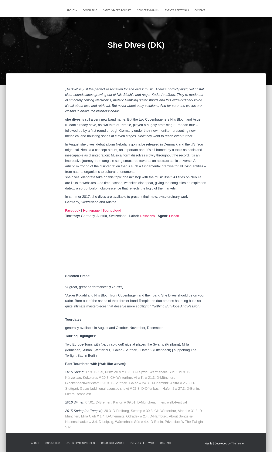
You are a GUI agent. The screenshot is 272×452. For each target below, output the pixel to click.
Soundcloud (114, 210)
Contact (200, 10)
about (72, 10)
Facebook (73, 210)
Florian (175, 216)
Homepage (92, 210)
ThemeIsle (237, 443)
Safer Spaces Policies (117, 10)
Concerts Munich (148, 10)
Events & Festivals (177, 10)
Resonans (147, 216)
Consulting (90, 10)
